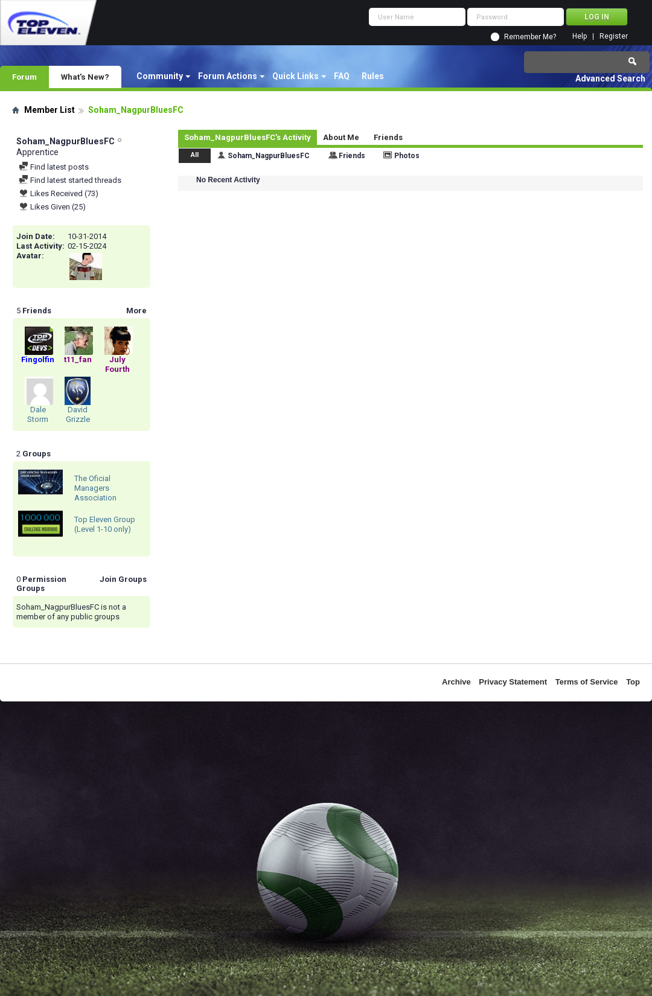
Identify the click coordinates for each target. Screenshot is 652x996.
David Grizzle (78, 414)
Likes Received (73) (58, 193)
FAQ (342, 76)
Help (579, 36)
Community (159, 76)
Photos (407, 156)
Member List (49, 110)
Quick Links (295, 76)
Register (613, 36)
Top (633, 681)
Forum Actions (227, 76)
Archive (456, 681)
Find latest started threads (70, 180)
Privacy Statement (513, 681)
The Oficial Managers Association (95, 488)
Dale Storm (37, 414)
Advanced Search (610, 78)
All (195, 155)
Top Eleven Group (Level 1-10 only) (104, 524)
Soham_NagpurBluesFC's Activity (247, 137)
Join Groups (123, 579)
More (136, 310)
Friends (388, 137)
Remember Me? (530, 37)
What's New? (85, 76)
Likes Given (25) (52, 206)
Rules (373, 76)
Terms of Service (586, 681)
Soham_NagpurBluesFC (269, 156)
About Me (341, 137)
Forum (24, 76)
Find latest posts (54, 166)
